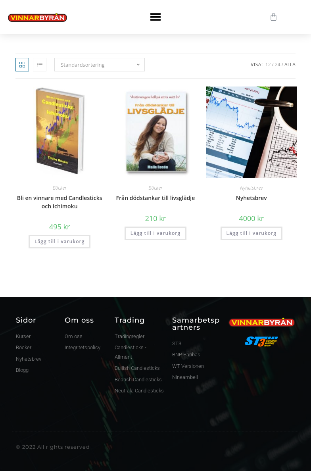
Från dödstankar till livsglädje (155, 198)
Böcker (59, 188)
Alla (290, 64)
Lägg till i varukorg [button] (59, 241)
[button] (155, 17)
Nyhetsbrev (251, 188)
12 (268, 64)
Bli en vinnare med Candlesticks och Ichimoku (59, 202)
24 (277, 64)
